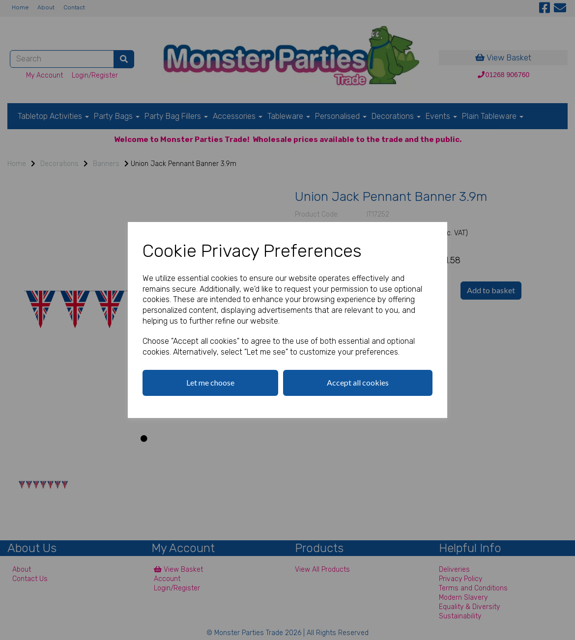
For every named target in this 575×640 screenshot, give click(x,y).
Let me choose (210, 382)
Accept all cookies (358, 382)
